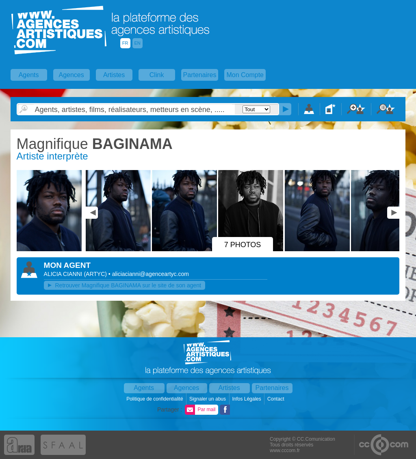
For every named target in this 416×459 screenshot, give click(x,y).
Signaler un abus (208, 399)
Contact (276, 399)
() (96, 274)
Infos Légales (247, 399)
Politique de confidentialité (155, 399)
